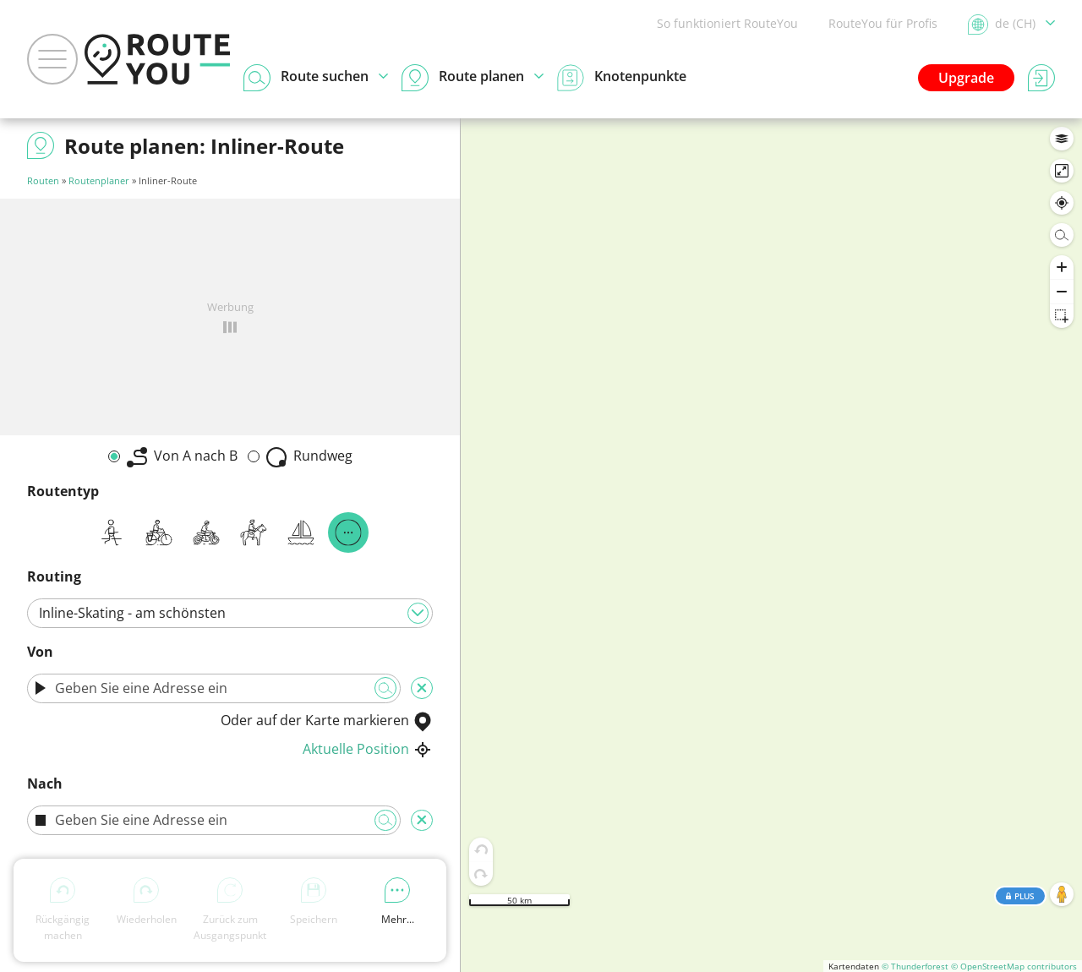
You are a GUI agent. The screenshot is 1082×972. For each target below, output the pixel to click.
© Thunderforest (915, 966)
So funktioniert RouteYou (727, 23)
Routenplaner (98, 180)
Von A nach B (182, 456)
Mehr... (397, 901)
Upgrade (966, 77)
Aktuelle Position (368, 749)
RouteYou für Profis (882, 23)
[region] (771, 545)
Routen (43, 180)
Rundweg (309, 456)
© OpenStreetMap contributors (1014, 966)
